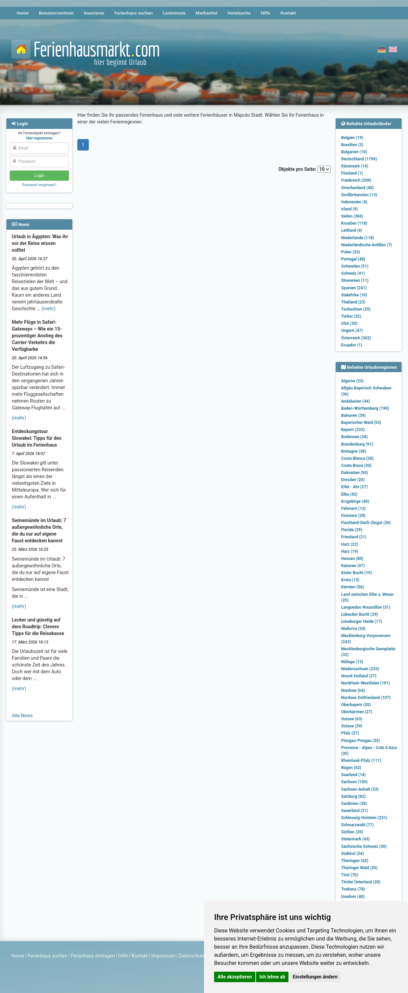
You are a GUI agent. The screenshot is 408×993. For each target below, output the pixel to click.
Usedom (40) (353, 896)
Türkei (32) (351, 316)
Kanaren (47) (353, 565)
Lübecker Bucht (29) (359, 614)
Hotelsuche (239, 13)
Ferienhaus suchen (133, 13)
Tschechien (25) (356, 309)
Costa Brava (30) (356, 465)
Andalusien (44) (355, 401)
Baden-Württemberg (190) (365, 408)
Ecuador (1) (351, 345)
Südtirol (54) (352, 853)
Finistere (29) (353, 515)
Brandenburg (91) (357, 444)
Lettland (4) (351, 230)
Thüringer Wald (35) (359, 867)
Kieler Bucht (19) (356, 572)
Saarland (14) (353, 774)
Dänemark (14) (354, 166)
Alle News (22, 715)
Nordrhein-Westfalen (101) (365, 683)
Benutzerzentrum (56, 13)
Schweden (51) (354, 266)
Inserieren (94, 13)
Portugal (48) (353, 259)
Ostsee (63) (351, 719)
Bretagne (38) (353, 451)
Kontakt (288, 13)
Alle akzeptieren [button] (235, 976)
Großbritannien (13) (359, 195)
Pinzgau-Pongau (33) (360, 740)
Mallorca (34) (353, 628)
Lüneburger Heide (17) (361, 621)
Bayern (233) (353, 429)
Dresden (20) (353, 479)
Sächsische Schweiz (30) (364, 846)
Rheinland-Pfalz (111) (361, 760)
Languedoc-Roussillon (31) (365, 607)
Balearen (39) (353, 415)
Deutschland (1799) (359, 159)
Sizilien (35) (352, 832)
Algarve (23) (352, 381)
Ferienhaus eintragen (93, 955)
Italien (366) (352, 216)
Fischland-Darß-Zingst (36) (366, 522)
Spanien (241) (354, 288)
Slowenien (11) (354, 280)
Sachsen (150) (354, 782)
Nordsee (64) (353, 690)
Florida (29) (351, 529)
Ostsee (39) (351, 726)
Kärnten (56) (352, 587)
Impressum (163, 955)
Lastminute (174, 13)
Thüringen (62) (354, 860)
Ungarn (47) (352, 330)
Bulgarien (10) (354, 152)
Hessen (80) (352, 558)
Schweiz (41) (353, 273)
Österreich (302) (356, 338)
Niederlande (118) (357, 237)
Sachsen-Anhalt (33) (360, 789)
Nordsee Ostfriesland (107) (366, 697)
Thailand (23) (353, 302)
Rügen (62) (351, 767)
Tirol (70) (349, 875)
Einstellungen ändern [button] (315, 976)
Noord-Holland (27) (358, 676)
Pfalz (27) (350, 733)
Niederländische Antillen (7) (366, 245)
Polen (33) (350, 252)
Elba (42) (349, 494)
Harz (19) (349, 551)
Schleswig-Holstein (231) (364, 817)
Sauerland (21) (354, 810)
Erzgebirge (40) (355, 501)
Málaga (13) (352, 661)
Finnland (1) (352, 173)
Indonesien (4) (354, 202)
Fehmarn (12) (353, 508)
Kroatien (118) (354, 223)
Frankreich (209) (356, 180)
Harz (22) (349, 544)
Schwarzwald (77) (357, 824)
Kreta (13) (350, 580)
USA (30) (349, 323)
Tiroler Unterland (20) (360, 882)
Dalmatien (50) (354, 472)
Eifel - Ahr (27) (354, 486)
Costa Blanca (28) (357, 458)
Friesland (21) (353, 537)
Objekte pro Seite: (304, 169)
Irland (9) (349, 209)
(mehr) (49, 308)
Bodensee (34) (354, 436)
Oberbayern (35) (356, 704)
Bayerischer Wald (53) (361, 422)
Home (23, 13)
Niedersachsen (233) (360, 669)
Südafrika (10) (354, 295)
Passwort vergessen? (39, 185)
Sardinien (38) (354, 803)
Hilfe (265, 13)
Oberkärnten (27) (356, 711)
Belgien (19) (352, 137)
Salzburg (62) (353, 796)
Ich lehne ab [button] (272, 976)
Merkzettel (207, 13)
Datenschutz (192, 955)
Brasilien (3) (352, 144)
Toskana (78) (353, 889)
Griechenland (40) (357, 187)
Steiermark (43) (355, 839)
